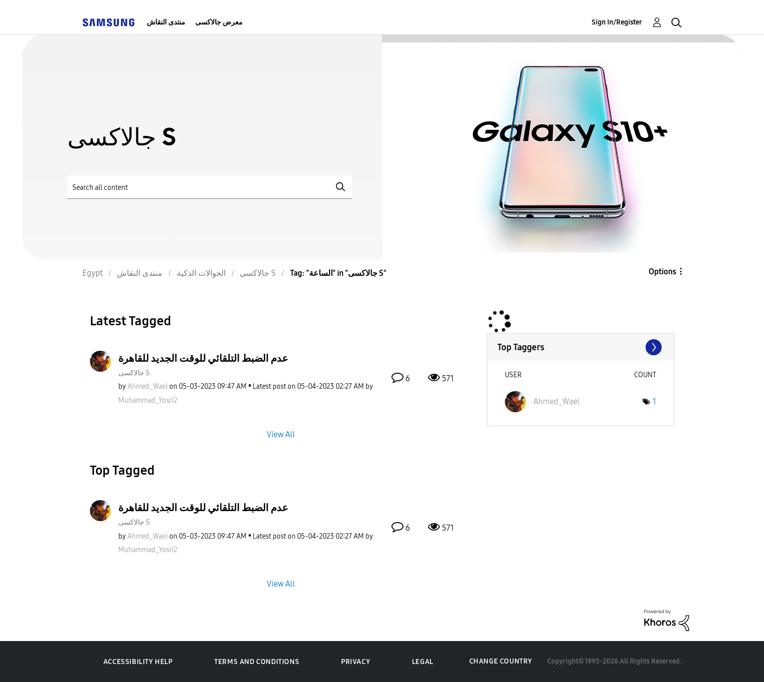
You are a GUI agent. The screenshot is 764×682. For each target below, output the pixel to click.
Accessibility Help (138, 662)
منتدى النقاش (166, 22)
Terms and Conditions (256, 662)
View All (281, 434)
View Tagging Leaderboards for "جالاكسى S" (580, 347)
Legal (422, 662)
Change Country (500, 661)
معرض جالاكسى (219, 22)
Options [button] (662, 271)
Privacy (355, 662)
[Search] (209, 187)
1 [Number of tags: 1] (654, 401)
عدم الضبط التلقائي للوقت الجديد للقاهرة (203, 358)
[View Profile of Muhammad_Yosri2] (147, 400)
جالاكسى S (134, 373)
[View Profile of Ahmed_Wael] (147, 386)
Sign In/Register (617, 22)
